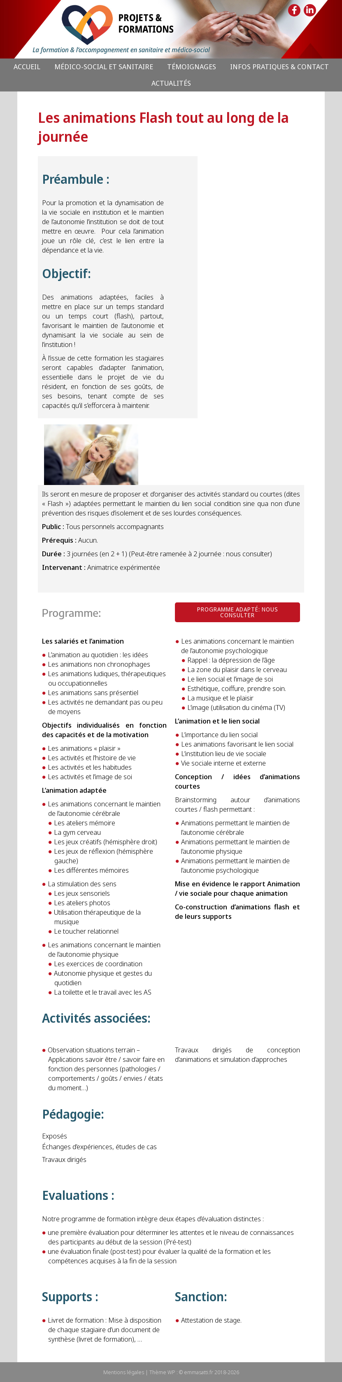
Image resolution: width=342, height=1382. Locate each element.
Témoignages (191, 66)
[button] (237, 612)
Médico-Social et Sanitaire (103, 66)
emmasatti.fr (198, 1372)
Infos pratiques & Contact (279, 66)
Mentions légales (123, 1372)
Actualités (171, 83)
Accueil (27, 66)
